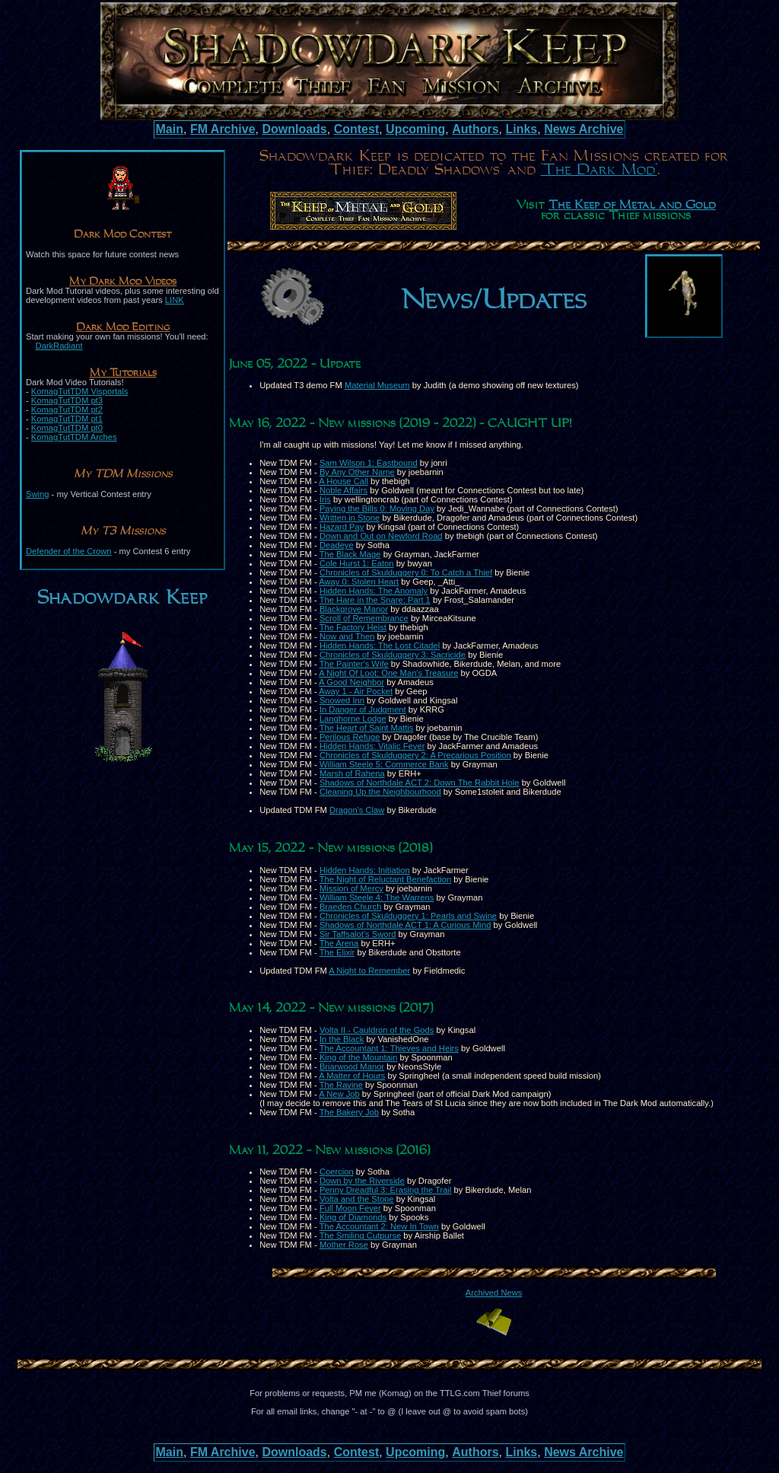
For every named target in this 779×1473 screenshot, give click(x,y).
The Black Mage (350, 554)
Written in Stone (350, 517)
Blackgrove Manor (354, 609)
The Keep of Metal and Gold (632, 205)
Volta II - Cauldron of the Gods (377, 1030)
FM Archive (223, 129)
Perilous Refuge (350, 736)
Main (169, 129)
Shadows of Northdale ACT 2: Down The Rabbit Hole (420, 782)
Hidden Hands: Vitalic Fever (372, 746)
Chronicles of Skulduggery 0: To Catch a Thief (406, 572)
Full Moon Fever (350, 1208)
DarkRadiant (58, 345)
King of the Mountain (359, 1057)
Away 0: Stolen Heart (359, 581)
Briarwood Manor (352, 1066)
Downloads (294, 129)
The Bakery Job (349, 1112)
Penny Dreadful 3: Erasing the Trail (386, 1189)
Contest (357, 129)
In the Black (342, 1039)
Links (521, 129)
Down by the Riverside (362, 1180)
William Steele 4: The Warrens (377, 897)
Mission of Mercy (351, 888)
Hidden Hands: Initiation (365, 870)
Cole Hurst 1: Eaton (357, 563)
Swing (37, 494)
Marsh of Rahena (352, 773)
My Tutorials (123, 373)
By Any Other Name (357, 472)
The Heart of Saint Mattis (367, 727)
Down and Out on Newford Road (381, 535)
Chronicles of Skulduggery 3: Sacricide (393, 654)
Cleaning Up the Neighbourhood (380, 791)
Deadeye (337, 545)
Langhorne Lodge (353, 718)
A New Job (339, 1093)
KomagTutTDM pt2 (67, 409)
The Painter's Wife (354, 663)
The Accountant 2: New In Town (379, 1226)
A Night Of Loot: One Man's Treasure (388, 673)
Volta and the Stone (357, 1199)
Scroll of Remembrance (364, 618)
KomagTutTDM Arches (74, 437)
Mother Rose (344, 1244)
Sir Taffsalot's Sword (358, 934)
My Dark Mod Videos (122, 281)
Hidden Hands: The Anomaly (374, 590)
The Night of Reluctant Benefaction (386, 879)
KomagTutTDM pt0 (67, 427)
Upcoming (415, 129)
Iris (325, 499)
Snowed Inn (342, 700)
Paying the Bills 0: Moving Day (377, 508)
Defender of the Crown (69, 551)
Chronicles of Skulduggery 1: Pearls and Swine (408, 915)
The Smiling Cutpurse (361, 1235)
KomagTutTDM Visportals (79, 391)
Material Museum (377, 385)
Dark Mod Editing (123, 327)
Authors (475, 129)
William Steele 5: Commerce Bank (384, 764)
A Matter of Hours (352, 1075)
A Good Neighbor (351, 682)
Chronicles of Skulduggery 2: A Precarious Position (415, 755)
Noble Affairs (343, 490)
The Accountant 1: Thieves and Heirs (389, 1048)
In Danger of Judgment (363, 709)
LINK (174, 299)
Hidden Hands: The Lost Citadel (380, 645)
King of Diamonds (353, 1217)
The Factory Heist (353, 627)
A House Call (343, 481)
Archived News (494, 1292)
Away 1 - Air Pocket (356, 691)
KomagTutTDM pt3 (67, 400)
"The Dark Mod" (599, 170)
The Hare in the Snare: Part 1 (375, 599)
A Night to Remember (369, 970)
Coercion (337, 1171)
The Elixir (337, 952)
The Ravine (341, 1084)
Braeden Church (350, 906)
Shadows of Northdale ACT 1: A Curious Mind (405, 924)
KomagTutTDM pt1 (67, 418)
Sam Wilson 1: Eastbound (369, 462)
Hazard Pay (342, 526)
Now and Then (347, 636)
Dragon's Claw (356, 810)
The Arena (339, 943)
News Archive (583, 129)
